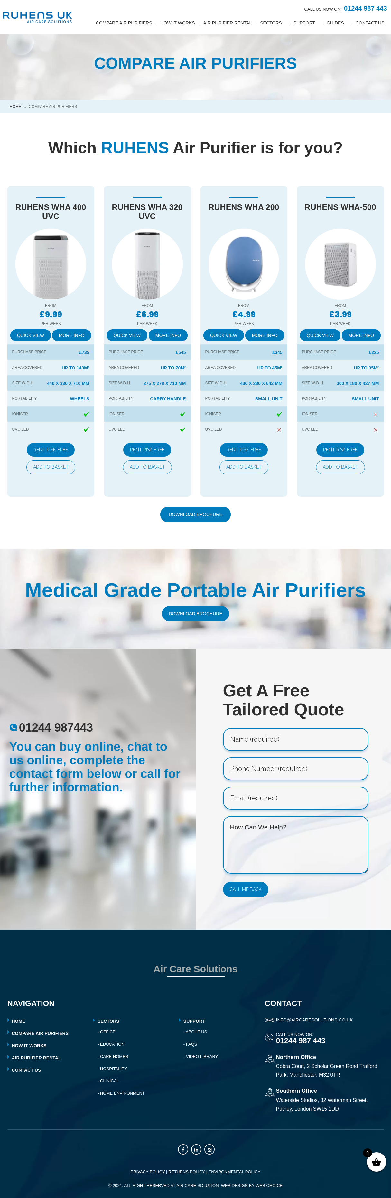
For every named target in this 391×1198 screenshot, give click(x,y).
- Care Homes (113, 1056)
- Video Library (200, 1056)
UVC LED (20, 429)
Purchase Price (29, 352)
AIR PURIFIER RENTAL (36, 1057)
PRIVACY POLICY (148, 1171)
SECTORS (271, 22)
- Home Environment (121, 1093)
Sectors (108, 1021)
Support (194, 1021)
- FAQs (190, 1044)
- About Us (195, 1032)
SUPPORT (304, 22)
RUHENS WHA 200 (244, 207)
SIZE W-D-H (22, 383)
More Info (71, 335)
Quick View (30, 335)
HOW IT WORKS (29, 1045)
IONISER (20, 414)
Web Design (234, 1185)
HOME (18, 1021)
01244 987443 (56, 727)
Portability (24, 398)
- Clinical (108, 1080)
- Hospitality (112, 1068)
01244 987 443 (365, 8)
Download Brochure (195, 514)
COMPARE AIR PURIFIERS (40, 1033)
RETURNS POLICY (186, 1171)
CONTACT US (370, 22)
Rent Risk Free (50, 449)
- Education (111, 1044)
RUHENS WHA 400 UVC (50, 212)
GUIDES (335, 22)
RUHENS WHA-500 (340, 207)
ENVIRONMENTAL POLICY (235, 1171)
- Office (107, 1032)
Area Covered (27, 367)
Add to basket (51, 467)
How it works (177, 22)
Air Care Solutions (196, 968)
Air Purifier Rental (227, 22)
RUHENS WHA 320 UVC (147, 212)
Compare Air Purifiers (124, 22)
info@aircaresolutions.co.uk (314, 1019)
